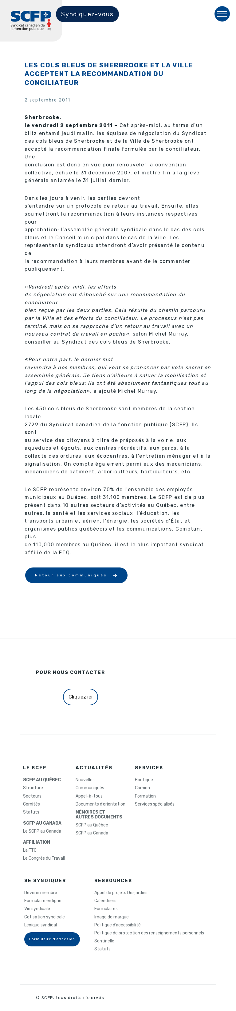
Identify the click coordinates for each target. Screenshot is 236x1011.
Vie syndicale (37, 908)
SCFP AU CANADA (42, 823)
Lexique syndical (40, 925)
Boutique (144, 780)
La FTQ (30, 850)
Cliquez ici (80, 697)
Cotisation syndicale (44, 917)
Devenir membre (40, 892)
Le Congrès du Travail (44, 858)
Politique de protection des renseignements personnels (149, 933)
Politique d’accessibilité (117, 925)
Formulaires (106, 908)
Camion (142, 788)
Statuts (31, 812)
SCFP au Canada (92, 833)
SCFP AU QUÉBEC (42, 780)
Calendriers (105, 900)
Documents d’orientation (100, 804)
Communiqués (90, 788)
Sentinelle (104, 941)
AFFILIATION (36, 842)
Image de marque (111, 917)
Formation (145, 796)
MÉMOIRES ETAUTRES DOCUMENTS (99, 815)
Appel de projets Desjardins (121, 892)
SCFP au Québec (92, 825)
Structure (33, 788)
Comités (31, 804)
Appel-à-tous (89, 796)
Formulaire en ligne (42, 900)
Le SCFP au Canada (42, 831)
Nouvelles (85, 780)
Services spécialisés (155, 804)
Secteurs (32, 796)
